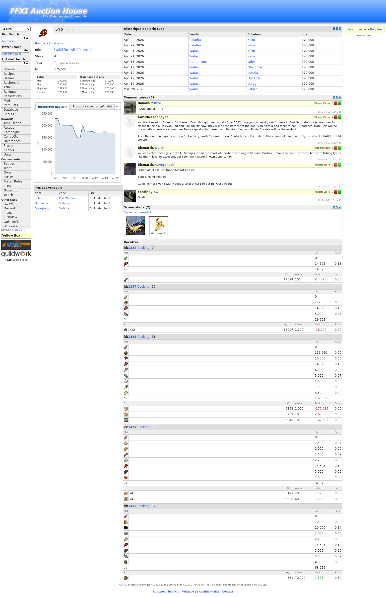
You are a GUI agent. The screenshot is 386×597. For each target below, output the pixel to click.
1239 (132, 248)
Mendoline (42, 203)
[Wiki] (58, 50)
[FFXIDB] (85, 50)
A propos (159, 591)
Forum (8, 177)
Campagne (12, 132)
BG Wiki (9, 204)
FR (24, 230)
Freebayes (159, 117)
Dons (7, 172)
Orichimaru (256, 67)
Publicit (173, 591)
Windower (11, 226)
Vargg (252, 83)
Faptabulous (198, 62)
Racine (40, 43)
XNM (7, 87)
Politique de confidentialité (201, 591)
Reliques (10, 91)
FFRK (7, 186)
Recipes (9, 74)
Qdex (251, 62)
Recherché (11, 83)
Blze (157, 103)
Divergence (12, 141)
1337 (132, 286)
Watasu (194, 51)
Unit (70, 30)
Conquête (11, 136)
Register (376, 29)
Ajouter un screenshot (137, 212)
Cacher (113, 106)
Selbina (64, 203)
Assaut (9, 127)
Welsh (159, 148)
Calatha (195, 40)
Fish (62, 43)
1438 (132, 506)
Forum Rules (13, 181)
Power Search (9, 41)
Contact (227, 591)
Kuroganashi (165, 165)
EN (16, 230)
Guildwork (11, 222)
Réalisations (13, 96)
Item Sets (11, 105)
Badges (9, 163)
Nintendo (10, 190)
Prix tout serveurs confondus (92, 106)
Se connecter (357, 29)
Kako (251, 40)
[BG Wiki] (71, 50)
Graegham (42, 208)
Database (11, 109)
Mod (7, 100)
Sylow (153, 192)
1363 (132, 337)
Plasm (8, 145)
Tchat (8, 168)
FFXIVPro (10, 217)
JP (13, 230)
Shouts (9, 114)
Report (319, 103)
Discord (9, 208)
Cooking (143, 248)
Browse (9, 69)
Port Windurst (68, 198)
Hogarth (254, 78)
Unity (8, 154)
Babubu (40, 198)
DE (20, 230)
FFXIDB (9, 213)
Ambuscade (12, 123)
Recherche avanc (11, 54)
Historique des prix (52, 106)
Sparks (9, 150)
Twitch (8, 195)
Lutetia (253, 73)
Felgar (252, 89)
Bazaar (9, 78)
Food (52, 43)
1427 (132, 427)
